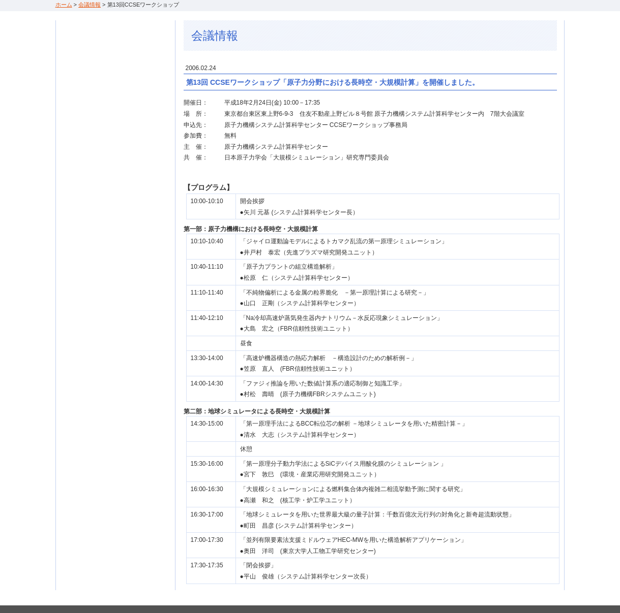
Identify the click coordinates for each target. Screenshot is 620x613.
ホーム (63, 5)
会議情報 (89, 5)
